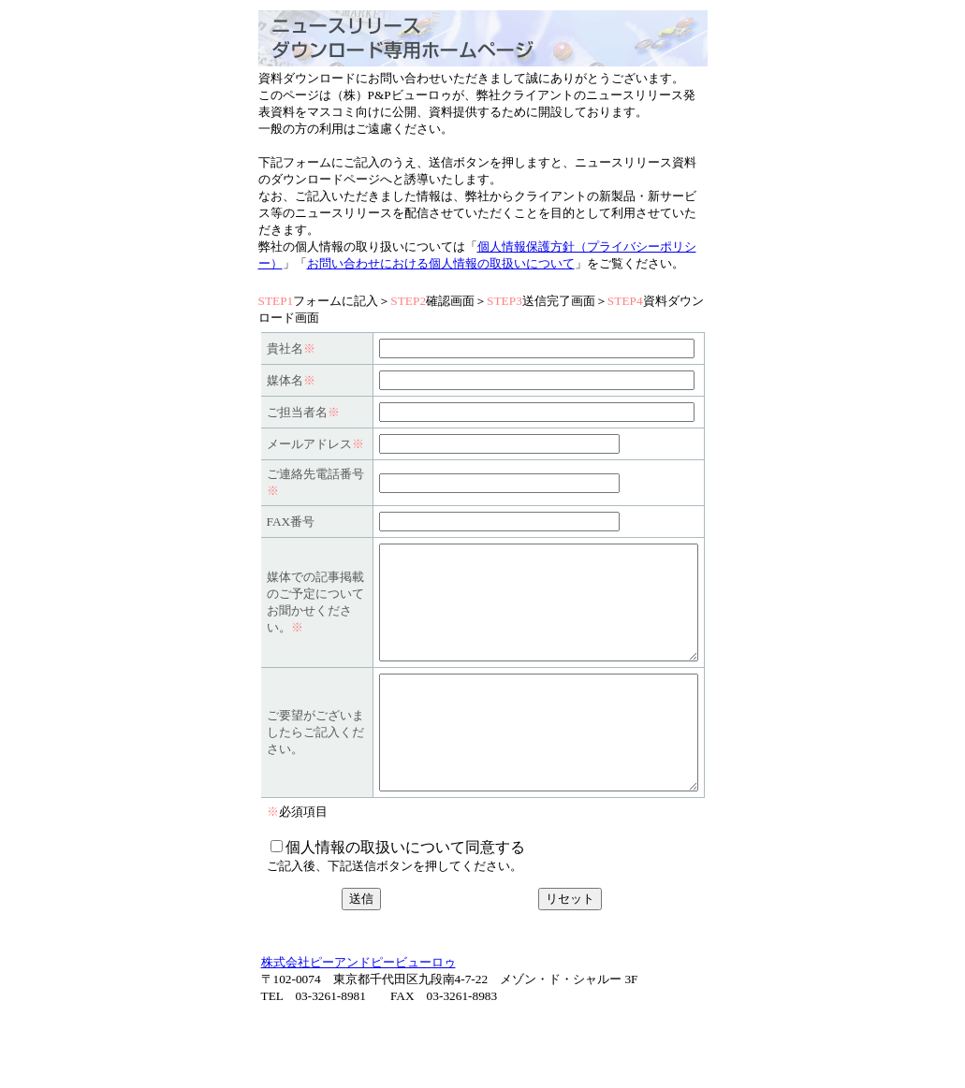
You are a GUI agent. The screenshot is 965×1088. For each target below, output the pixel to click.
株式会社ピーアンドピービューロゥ (358, 1035)
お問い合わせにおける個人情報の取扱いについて (441, 263)
